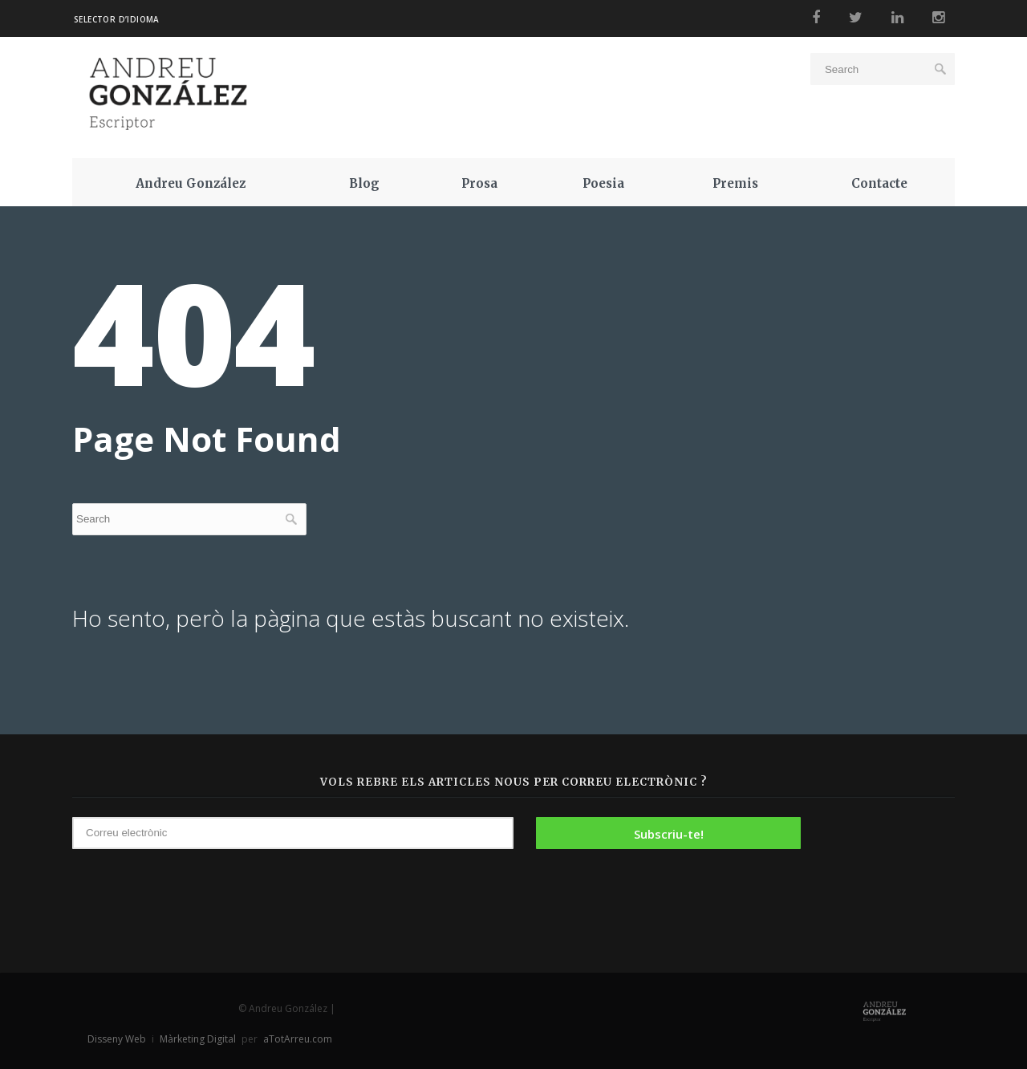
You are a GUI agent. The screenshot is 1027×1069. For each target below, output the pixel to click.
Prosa (479, 183)
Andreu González (191, 183)
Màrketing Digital (198, 1039)
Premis (735, 183)
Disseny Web (117, 1039)
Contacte (879, 183)
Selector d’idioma (117, 19)
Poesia (603, 183)
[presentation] (889, 875)
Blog (364, 183)
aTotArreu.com (297, 1039)
